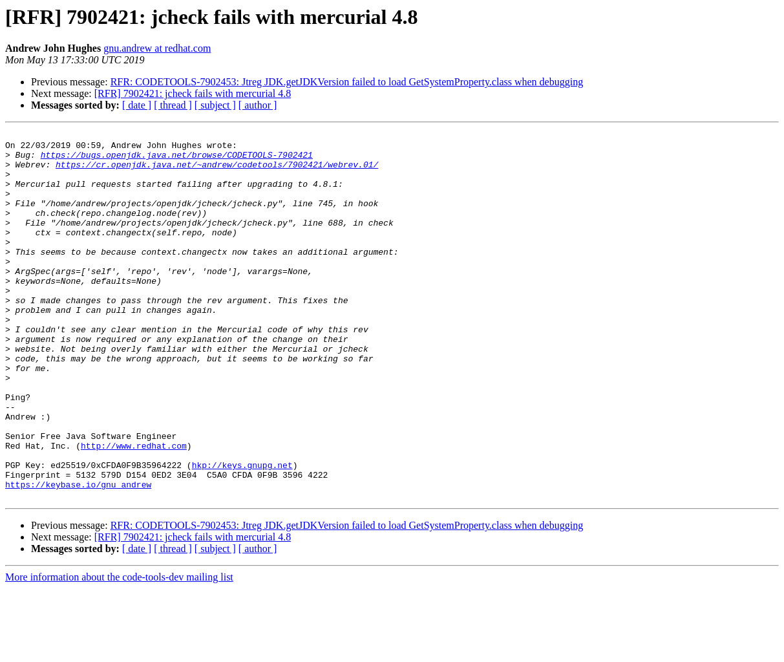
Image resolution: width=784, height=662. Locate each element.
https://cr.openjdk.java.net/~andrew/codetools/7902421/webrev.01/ (217, 172)
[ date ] (136, 105)
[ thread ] (173, 105)
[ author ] (257, 105)
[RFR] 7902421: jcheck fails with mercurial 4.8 (192, 93)
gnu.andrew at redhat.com (157, 48)
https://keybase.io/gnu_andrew (78, 556)
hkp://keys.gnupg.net (242, 533)
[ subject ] (215, 105)
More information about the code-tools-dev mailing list (119, 650)
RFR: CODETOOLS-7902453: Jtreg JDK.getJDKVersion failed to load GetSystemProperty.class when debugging (347, 81)
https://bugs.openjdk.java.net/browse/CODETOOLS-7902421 (177, 160)
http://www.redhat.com (134, 509)
